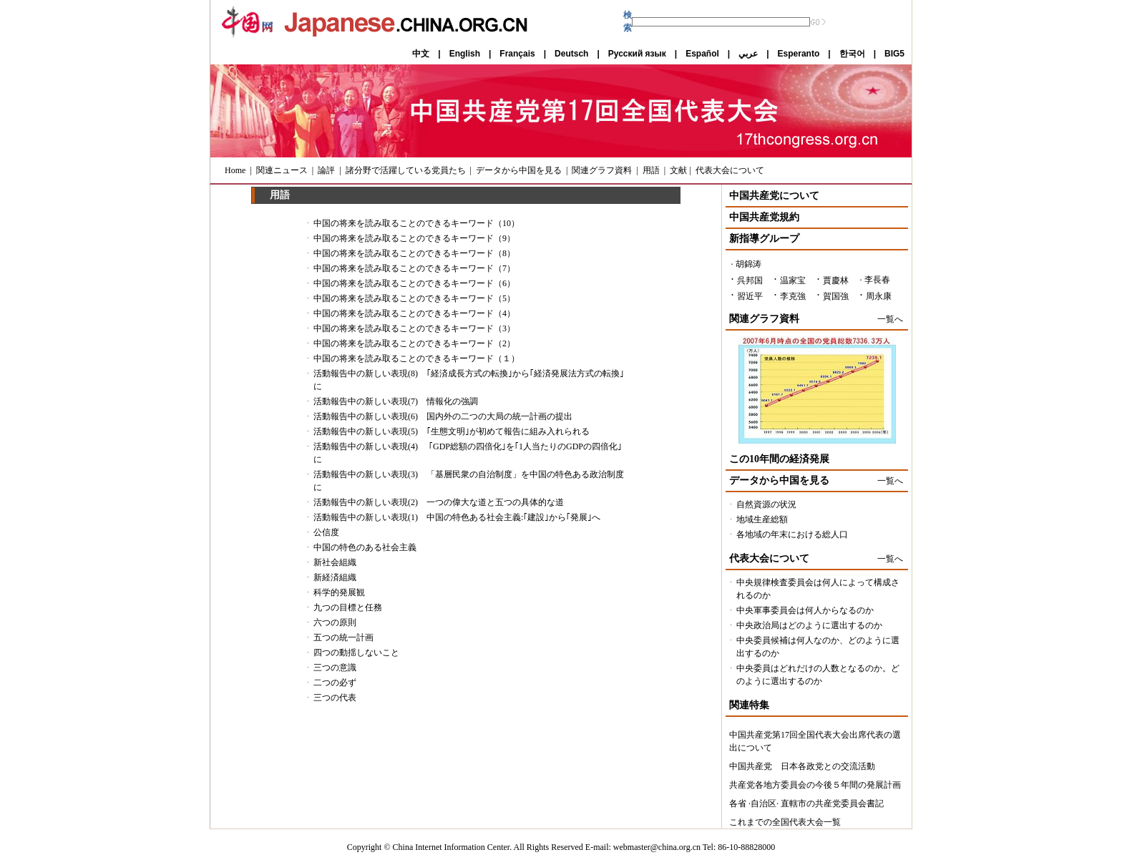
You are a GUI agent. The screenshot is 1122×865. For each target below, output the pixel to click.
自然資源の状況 (766, 504)
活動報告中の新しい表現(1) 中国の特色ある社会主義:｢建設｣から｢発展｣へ (456, 517)
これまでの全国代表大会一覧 (785, 822)
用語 (651, 170)
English (464, 54)
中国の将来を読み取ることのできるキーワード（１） (416, 358)
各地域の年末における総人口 (792, 534)
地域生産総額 (762, 519)
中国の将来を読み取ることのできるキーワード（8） (414, 253)
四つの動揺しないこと (356, 652)
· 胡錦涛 (746, 264)
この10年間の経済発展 (779, 459)
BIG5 (894, 54)
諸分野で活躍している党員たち (406, 170)
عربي (748, 54)
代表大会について (730, 170)
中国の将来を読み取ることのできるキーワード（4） (414, 313)
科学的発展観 (339, 592)
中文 (420, 54)
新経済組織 (334, 577)
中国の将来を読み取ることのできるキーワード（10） (416, 223)
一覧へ (890, 319)
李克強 (793, 296)
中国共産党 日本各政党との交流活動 (802, 766)
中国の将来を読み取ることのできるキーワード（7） (414, 268)
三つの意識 (334, 668)
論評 (326, 170)
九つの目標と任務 (347, 607)
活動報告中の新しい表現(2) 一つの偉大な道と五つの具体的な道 (438, 502)
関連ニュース (282, 170)
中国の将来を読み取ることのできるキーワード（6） (414, 283)
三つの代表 (334, 698)
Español (702, 54)
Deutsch (571, 54)
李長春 (877, 280)
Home (235, 170)
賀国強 (836, 296)
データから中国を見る (519, 170)
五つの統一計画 (343, 637)
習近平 (750, 296)
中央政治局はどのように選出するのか (809, 625)
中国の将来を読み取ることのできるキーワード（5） (414, 298)
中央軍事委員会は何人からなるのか (805, 610)
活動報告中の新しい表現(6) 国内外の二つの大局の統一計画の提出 (442, 416)
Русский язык (637, 54)
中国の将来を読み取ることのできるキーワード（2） (414, 343)
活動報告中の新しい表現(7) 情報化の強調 (395, 401)
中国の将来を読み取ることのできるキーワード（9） (414, 238)
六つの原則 (334, 622)
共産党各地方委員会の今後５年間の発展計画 (815, 785)
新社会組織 (334, 562)
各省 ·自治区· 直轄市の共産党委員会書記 (806, 803)
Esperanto (799, 54)
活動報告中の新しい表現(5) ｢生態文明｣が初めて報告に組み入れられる (451, 431)
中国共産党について (774, 195)
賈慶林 (836, 280)
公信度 (326, 532)
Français (517, 54)
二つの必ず (334, 683)
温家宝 (793, 280)
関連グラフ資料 (602, 170)
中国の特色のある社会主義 (364, 547)
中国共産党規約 (764, 217)
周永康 (879, 296)
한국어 (852, 54)
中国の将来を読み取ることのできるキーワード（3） (414, 328)
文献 (678, 170)
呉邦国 (750, 280)
